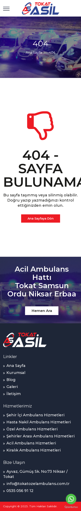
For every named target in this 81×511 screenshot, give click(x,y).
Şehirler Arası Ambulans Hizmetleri (40, 436)
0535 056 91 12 (19, 490)
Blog (11, 379)
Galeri (12, 386)
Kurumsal (15, 372)
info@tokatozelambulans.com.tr (38, 483)
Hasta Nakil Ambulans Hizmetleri (38, 422)
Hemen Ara (41, 311)
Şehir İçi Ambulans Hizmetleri (35, 415)
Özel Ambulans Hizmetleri (32, 429)
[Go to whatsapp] (71, 499)
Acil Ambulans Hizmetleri (31, 443)
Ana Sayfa (34, 53)
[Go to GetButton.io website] (71, 507)
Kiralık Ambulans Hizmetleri (33, 450)
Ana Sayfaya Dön (41, 218)
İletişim (13, 394)
